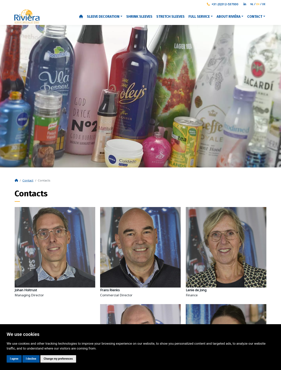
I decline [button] (31, 358)
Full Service (199, 16)
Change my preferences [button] (58, 358)
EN (257, 4)
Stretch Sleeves (170, 16)
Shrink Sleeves (139, 16)
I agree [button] (14, 358)
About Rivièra (229, 16)
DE (263, 4)
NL (251, 4)
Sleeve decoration (103, 16)
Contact (254, 16)
